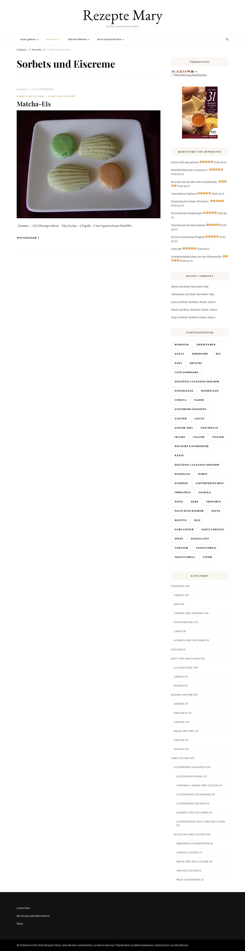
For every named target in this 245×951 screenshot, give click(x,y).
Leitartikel (23, 908)
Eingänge (181, 713)
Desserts (52, 39)
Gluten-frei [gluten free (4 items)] (184, 427)
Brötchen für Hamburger (186, 213)
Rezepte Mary (123, 14)
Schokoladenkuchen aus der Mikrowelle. (196, 256)
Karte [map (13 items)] (179, 455)
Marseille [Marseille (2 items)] (182, 474)
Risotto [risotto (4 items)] (180, 520)
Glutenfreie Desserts (189, 767)
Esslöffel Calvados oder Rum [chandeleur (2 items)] (197, 381)
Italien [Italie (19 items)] (199, 437)
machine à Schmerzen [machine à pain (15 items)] (192, 446)
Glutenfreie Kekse (189, 776)
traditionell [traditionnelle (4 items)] (185, 557)
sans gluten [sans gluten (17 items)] (184, 529)
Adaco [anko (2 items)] (179, 353)
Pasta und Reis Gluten (192, 861)
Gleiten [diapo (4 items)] (181, 418)
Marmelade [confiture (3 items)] (210, 390)
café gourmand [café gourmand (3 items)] (186, 372)
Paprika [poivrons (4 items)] (204, 492)
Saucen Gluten (187, 870)
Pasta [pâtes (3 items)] (215, 511)
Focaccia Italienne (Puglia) (188, 237)
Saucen (179, 740)
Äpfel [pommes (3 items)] (179, 501)
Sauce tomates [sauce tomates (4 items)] (212, 529)
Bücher (176, 649)
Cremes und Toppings (189, 613)
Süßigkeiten (183, 622)
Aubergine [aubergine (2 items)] (200, 353)
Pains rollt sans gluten (185, 162)
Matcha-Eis (34, 103)
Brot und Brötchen (109, 39)
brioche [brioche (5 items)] (196, 363)
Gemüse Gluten (187, 852)
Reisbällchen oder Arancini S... (190, 170)
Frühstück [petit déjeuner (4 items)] (183, 492)
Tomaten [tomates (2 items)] (181, 548)
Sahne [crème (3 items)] (199, 400)
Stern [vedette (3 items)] (207, 557)
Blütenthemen (144, 945)
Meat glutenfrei (188, 879)
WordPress (181, 945)
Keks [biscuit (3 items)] (178, 363)
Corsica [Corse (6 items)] (181, 400)
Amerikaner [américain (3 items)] (205, 344)
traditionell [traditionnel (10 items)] (206, 548)
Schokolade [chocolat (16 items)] (184, 390)
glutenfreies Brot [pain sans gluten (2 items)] (210, 483)
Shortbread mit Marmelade (188, 225)
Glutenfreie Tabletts (184, 193)
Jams (177, 604)
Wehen (179, 685)
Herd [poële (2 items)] (194, 501)
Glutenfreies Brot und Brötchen (200, 821)
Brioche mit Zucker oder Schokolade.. (194, 182)
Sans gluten (28, 39)
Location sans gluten (189, 834)
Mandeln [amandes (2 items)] (182, 344)
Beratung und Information (33, 915)
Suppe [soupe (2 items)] (179, 538)
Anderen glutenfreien (193, 843)
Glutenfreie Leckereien (193, 794)
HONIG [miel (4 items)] (203, 474)
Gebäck (179, 595)
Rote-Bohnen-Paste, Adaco (199, 302)
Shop (20, 923)
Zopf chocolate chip (196, 286)
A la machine (183, 667)
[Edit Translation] (172, 75)
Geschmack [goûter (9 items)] (209, 427)
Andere (179, 703)
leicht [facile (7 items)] (199, 418)
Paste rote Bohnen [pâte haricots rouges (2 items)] (189, 511)
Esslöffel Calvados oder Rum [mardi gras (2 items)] (197, 465)
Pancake (176, 248)
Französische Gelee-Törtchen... (190, 201)
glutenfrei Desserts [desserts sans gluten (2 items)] (190, 409)
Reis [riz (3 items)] (197, 520)
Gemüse (179, 722)
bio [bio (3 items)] (218, 353)
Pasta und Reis (184, 731)
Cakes (178, 631)
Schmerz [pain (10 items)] (181, 483)
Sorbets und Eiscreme (30, 96)
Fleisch (179, 749)
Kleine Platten (77, 39)
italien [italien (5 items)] (218, 437)
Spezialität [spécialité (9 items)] (200, 538)
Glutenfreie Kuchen (191, 803)
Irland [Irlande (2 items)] (180, 437)
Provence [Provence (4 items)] (213, 501)
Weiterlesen (28, 237)
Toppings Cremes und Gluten (197, 785)
